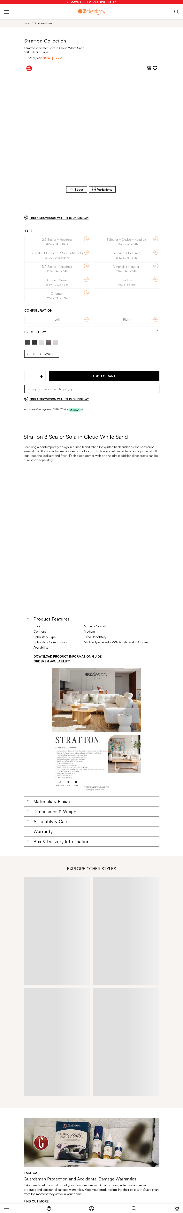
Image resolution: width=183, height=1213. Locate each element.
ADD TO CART (104, 376)
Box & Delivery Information (62, 841)
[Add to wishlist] (155, 67)
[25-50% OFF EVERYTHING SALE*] (91, 2)
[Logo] (91, 11)
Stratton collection (43, 23)
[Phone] (176, 11)
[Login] (93, 1208)
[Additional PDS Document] (96, 731)
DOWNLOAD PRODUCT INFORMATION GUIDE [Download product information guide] (68, 656)
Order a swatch (42, 354)
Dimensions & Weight (56, 811)
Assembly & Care (51, 821)
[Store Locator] (51, 1208)
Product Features (52, 619)
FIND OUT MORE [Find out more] (36, 1201)
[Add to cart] (148, 68)
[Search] (136, 1208)
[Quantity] (35, 376)
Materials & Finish (52, 801)
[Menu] (8, 1208)
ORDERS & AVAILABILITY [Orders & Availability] (52, 661)
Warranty (43, 831)
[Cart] (176, 1208)
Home (27, 23)
